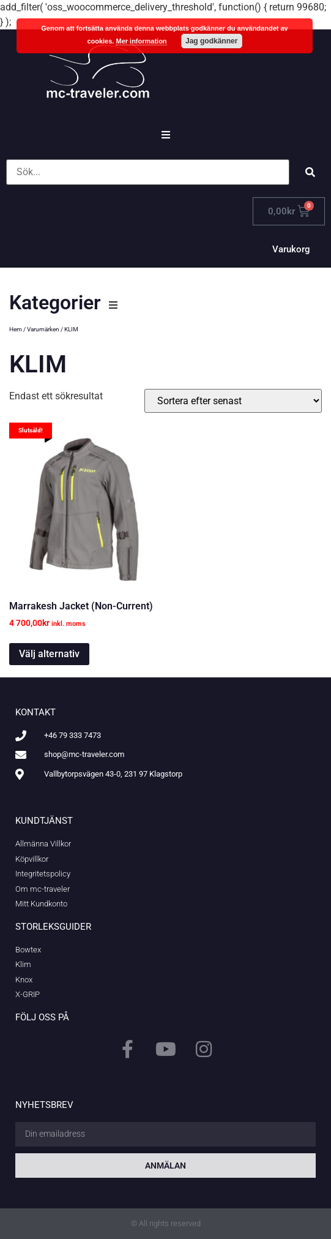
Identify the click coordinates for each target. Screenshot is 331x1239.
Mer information (141, 41)
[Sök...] (147, 172)
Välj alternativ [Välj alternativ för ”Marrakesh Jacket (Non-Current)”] (49, 654)
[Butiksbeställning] (233, 401)
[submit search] (310, 172)
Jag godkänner (211, 41)
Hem (15, 329)
